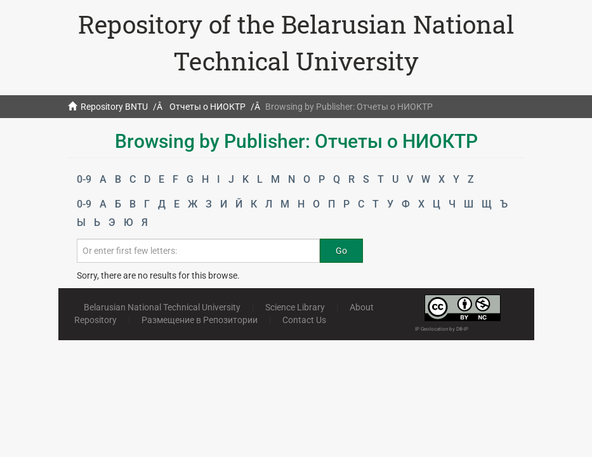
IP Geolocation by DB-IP (441, 329)
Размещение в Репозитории (199, 320)
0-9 (84, 179)
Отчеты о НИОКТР (207, 107)
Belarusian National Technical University (162, 307)
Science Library (295, 307)
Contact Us (304, 320)
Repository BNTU (114, 107)
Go (341, 251)
